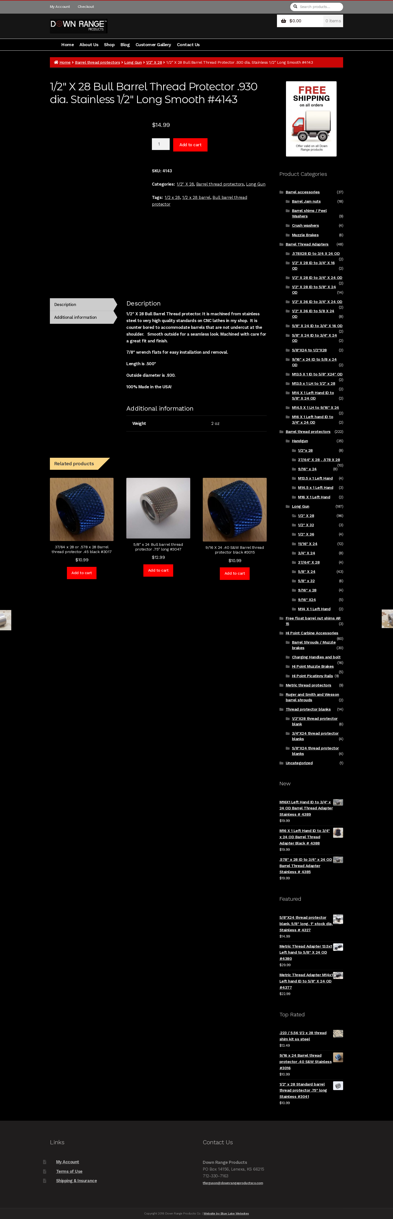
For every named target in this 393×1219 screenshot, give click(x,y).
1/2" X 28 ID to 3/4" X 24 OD (317, 277)
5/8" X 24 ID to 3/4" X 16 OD (317, 326)
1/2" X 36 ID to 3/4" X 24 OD (317, 301)
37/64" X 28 (309, 562)
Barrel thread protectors (97, 62)
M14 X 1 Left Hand (314, 609)
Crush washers (305, 225)
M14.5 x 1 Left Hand (315, 487)
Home (67, 44)
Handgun (300, 441)
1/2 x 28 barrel (196, 197)
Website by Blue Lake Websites (226, 1213)
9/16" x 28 (307, 590)
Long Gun (133, 62)
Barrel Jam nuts (306, 201)
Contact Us (188, 44)
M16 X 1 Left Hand (314, 497)
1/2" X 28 (154, 62)
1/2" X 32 (306, 525)
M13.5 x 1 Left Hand (315, 478)
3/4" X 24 (306, 553)
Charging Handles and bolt (316, 657)
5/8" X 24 (306, 571)
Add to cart (190, 144)
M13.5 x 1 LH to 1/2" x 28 (313, 383)
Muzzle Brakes (305, 235)
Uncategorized (299, 763)
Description (65, 304)
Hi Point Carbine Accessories (312, 633)
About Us (88, 44)
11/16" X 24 (307, 544)
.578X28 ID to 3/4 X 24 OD (316, 253)
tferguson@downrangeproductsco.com (233, 1183)
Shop (109, 44)
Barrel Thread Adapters (307, 244)
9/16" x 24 (307, 469)
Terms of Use (69, 1171)
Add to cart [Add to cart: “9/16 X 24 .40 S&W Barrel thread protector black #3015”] (235, 573)
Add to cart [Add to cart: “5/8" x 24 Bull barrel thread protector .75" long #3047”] (158, 570)
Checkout (86, 7)
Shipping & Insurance (76, 1180)
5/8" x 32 (306, 581)
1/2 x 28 (172, 197)
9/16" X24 (307, 599)
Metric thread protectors (308, 685)
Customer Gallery (153, 44)
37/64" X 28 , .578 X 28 (319, 460)
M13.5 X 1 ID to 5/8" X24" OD (317, 374)
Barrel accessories (303, 192)
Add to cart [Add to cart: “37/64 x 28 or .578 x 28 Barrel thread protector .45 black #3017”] (81, 573)
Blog (125, 44)
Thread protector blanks (308, 709)
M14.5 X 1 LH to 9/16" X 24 (315, 407)
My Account (60, 7)
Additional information (75, 317)
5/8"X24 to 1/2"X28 (309, 350)
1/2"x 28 (305, 450)
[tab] (82, 304)
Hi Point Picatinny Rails (312, 676)
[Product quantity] (161, 144)
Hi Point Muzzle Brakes (313, 666)
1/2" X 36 (306, 534)
